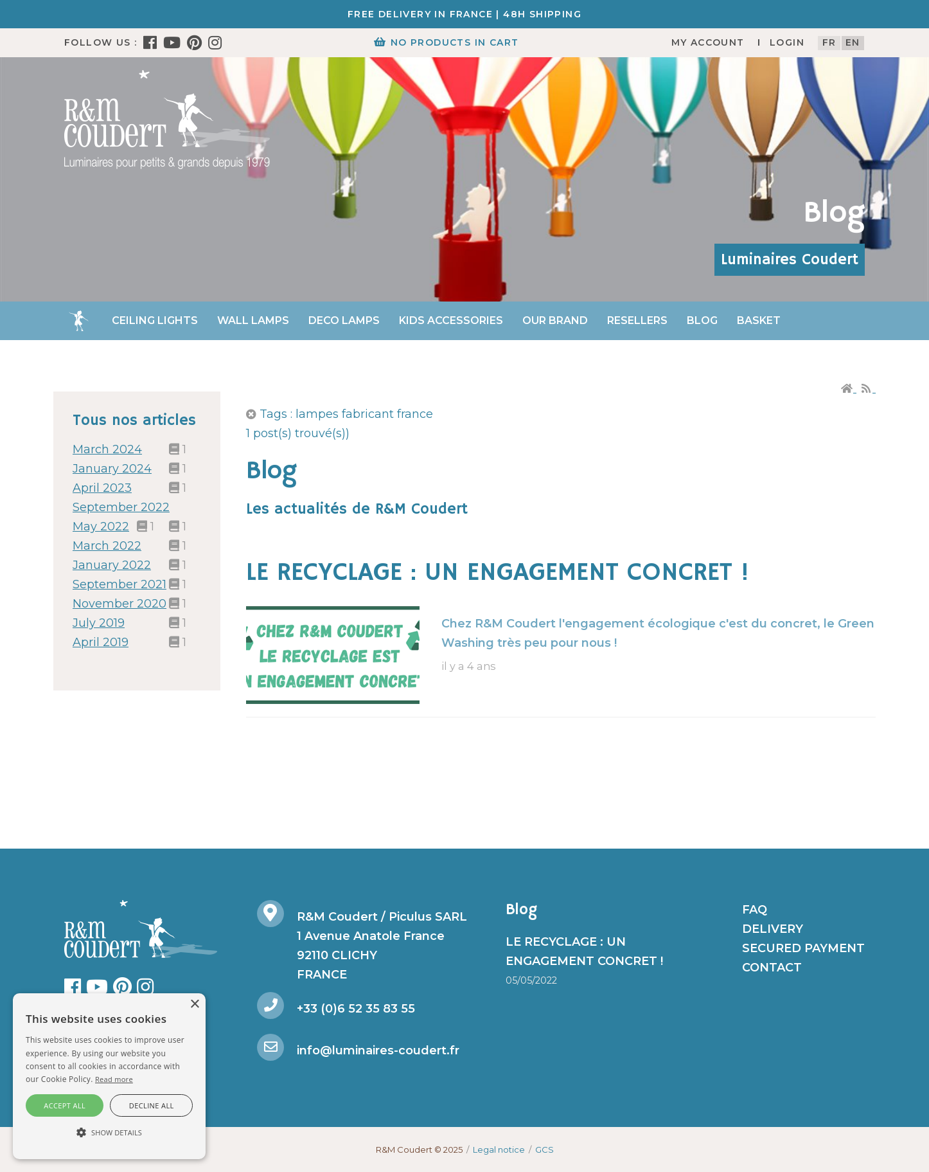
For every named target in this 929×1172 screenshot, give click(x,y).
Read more (114, 1079)
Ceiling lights (155, 320)
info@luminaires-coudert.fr (378, 1050)
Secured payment (803, 948)
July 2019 (99, 623)
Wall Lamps (253, 320)
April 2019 (100, 642)
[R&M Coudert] (167, 119)
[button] (109, 1132)
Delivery (772, 929)
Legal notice (499, 1149)
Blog (702, 320)
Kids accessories (451, 320)
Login (787, 42)
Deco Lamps (344, 320)
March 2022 (107, 546)
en (852, 42)
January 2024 (112, 469)
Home (78, 321)
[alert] (109, 1076)
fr (829, 42)
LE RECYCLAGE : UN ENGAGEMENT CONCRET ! (497, 573)
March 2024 (107, 449)
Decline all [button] (151, 1105)
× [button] (194, 1004)
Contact (772, 967)
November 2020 (119, 604)
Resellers (637, 320)
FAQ (754, 910)
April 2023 (102, 488)
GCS (544, 1149)
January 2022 (112, 565)
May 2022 (101, 526)
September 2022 (121, 507)
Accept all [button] (64, 1105)
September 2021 (119, 584)
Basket (759, 320)
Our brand (555, 320)
